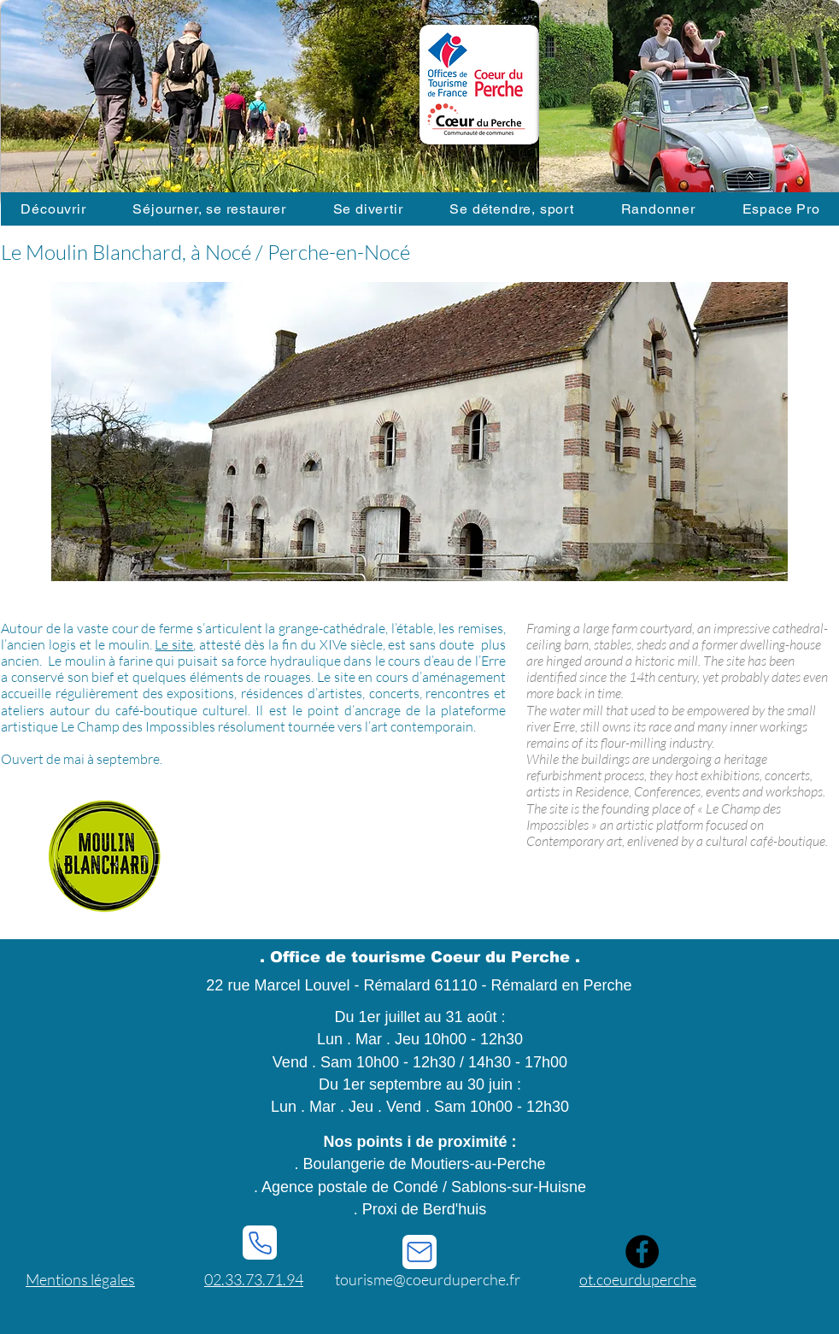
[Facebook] (642, 1251)
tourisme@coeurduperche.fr (427, 1279)
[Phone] (260, 1242)
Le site (174, 644)
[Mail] (419, 1252)
